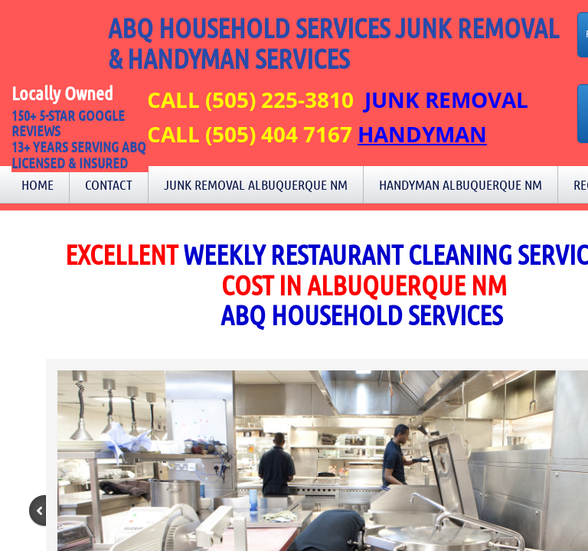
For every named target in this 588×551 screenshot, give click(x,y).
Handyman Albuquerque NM (460, 184)
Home (37, 184)
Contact (108, 184)
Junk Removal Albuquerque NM (256, 184)
